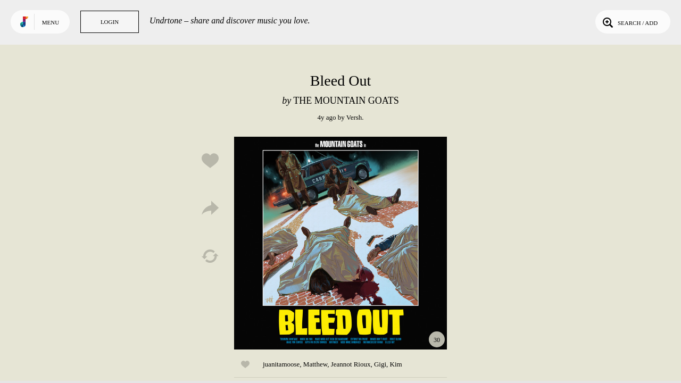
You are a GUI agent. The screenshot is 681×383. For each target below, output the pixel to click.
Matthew (315, 364)
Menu (50, 22)
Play (340, 243)
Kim (396, 364)
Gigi (380, 364)
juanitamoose (281, 364)
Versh (354, 117)
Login (110, 22)
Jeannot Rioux (351, 364)
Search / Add (629, 21)
